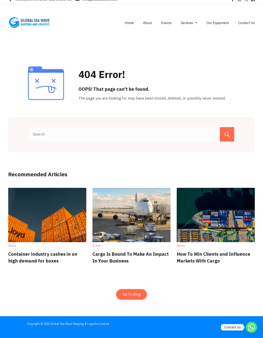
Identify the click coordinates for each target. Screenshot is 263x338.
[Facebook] (232, 4)
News (12, 245)
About (147, 27)
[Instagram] (239, 4)
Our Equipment (217, 27)
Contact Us (246, 27)
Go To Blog (131, 294)
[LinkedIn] (253, 4)
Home (129, 27)
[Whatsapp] (251, 327)
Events (166, 27)
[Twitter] (246, 4)
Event (96, 245)
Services (189, 27)
